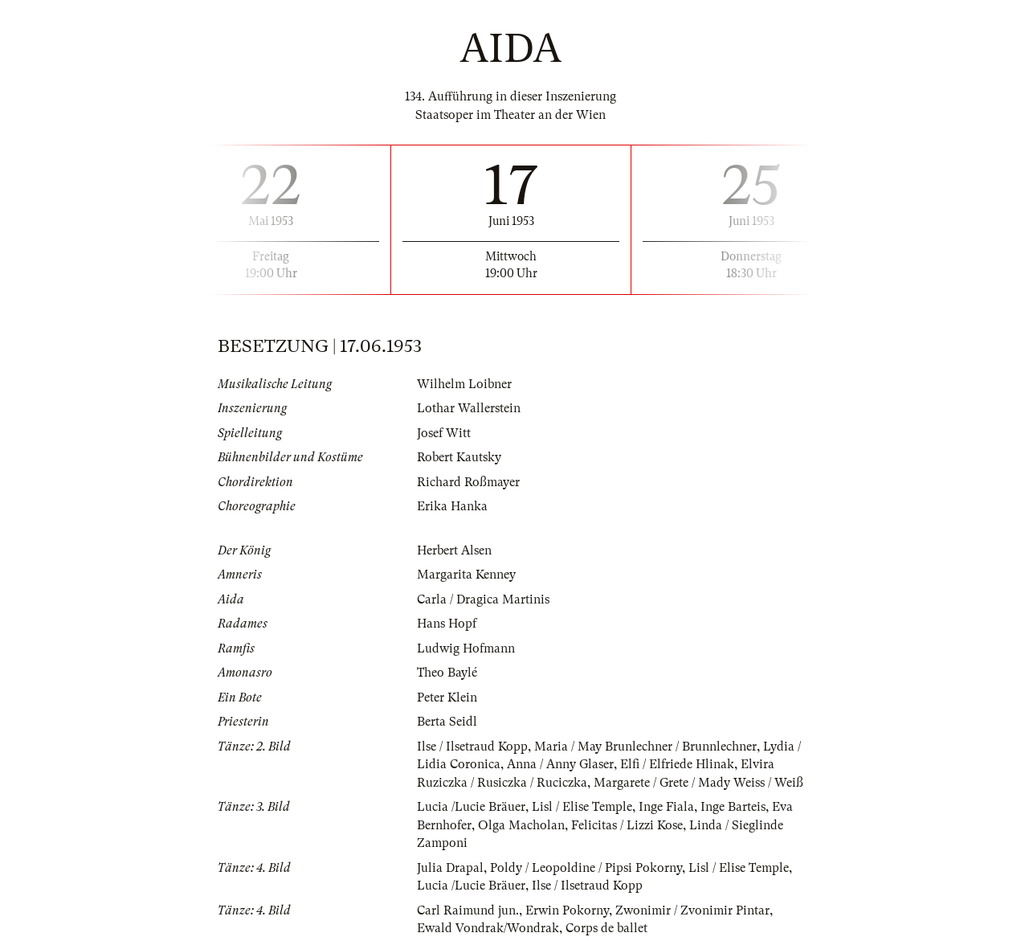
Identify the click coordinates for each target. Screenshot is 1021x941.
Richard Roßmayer (468, 482)
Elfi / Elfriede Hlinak (677, 764)
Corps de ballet (606, 928)
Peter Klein (447, 697)
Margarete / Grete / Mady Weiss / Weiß (698, 782)
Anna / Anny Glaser (560, 764)
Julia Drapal (450, 868)
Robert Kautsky (459, 457)
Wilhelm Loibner (464, 384)
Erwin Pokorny (567, 910)
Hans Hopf (446, 623)
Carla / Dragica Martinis (483, 599)
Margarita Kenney (466, 574)
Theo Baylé (447, 672)
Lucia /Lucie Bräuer (471, 807)
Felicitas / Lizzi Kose (627, 825)
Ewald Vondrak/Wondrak (488, 928)
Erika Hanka (452, 506)
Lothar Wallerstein (469, 408)
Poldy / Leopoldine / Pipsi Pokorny (586, 868)
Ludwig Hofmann (466, 648)
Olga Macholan (521, 825)
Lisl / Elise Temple (582, 807)
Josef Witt (444, 433)
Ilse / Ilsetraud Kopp (472, 746)
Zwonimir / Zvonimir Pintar (692, 910)
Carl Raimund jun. (468, 910)
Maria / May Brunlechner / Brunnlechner (645, 746)
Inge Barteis (733, 807)
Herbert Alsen (454, 550)
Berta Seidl (447, 721)
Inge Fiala (666, 807)
